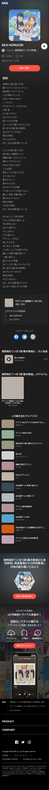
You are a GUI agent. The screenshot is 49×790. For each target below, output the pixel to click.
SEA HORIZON (15, 710)
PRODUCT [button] (8, 721)
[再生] (44, 46)
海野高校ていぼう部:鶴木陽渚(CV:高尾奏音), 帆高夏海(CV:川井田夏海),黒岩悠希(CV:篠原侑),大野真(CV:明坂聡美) (28, 702)
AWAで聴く (24, 68)
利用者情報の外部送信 (10, 759)
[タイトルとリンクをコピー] (33, 336)
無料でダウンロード (24, 646)
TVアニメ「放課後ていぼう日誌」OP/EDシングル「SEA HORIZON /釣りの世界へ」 (13, 403)
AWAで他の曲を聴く (24, 596)
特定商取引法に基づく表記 (32, 759)
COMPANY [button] (8, 729)
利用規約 (5, 755)
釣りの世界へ (15, 320)
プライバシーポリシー (21, 755)
